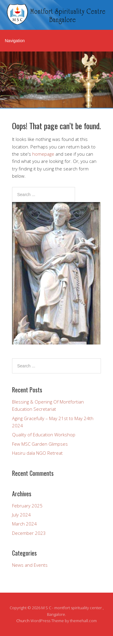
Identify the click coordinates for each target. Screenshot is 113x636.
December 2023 (29, 533)
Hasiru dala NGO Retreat (37, 453)
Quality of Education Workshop (43, 435)
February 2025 (27, 506)
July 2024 (21, 515)
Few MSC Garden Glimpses (40, 444)
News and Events (30, 565)
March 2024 (24, 524)
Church (23, 620)
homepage (43, 154)
